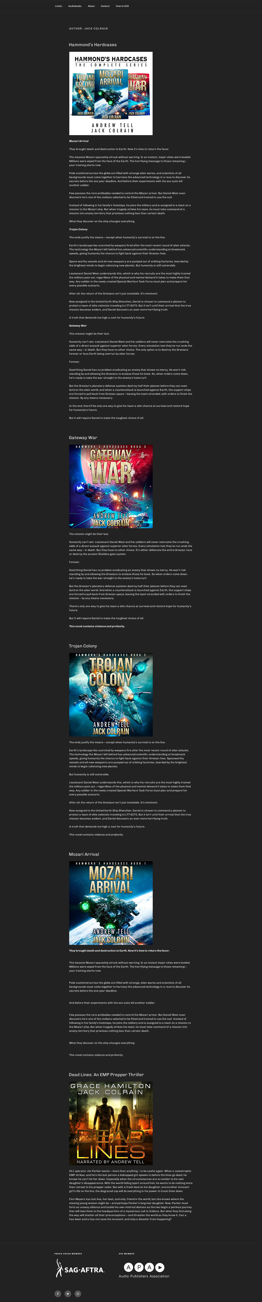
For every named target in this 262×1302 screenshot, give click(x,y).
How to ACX (122, 6)
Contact (105, 6)
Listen (58, 6)
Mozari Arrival (84, 854)
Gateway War (83, 437)
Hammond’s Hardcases (93, 44)
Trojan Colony (83, 646)
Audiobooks (75, 6)
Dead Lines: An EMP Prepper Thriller (106, 1074)
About (91, 6)
